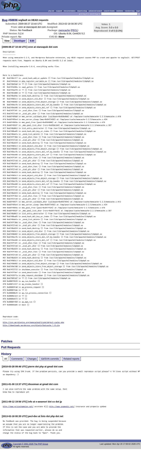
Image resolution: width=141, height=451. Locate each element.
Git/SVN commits (50, 359)
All (5, 359)
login (138, 11)
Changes (32, 359)
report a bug (82, 11)
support (59, 11)
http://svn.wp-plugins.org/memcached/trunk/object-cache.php (33, 322)
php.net (51, 11)
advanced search (95, 11)
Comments (17, 359)
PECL (74, 30)
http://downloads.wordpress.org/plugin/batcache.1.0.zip (31, 325)
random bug (130, 11)
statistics (119, 11)
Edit (32, 40)
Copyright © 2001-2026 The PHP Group (30, 444)
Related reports (71, 359)
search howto (109, 11)
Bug (5, 20)
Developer (19, 40)
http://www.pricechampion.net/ (18, 406)
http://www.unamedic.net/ (61, 406)
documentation (69, 11)
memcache (64, 30)
